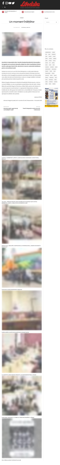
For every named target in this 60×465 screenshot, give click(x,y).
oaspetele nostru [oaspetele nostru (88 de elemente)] (47, 69)
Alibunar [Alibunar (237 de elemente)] (53, 52)
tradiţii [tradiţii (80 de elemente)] (55, 79)
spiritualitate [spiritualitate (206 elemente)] (51, 77)
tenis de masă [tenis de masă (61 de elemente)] (51, 79)
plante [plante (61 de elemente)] (54, 71)
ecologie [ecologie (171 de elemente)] (50, 58)
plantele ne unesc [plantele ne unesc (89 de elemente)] (47, 73)
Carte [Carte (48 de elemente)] (46, 56)
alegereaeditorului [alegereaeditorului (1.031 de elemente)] (48, 52)
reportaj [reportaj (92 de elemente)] (46, 77)
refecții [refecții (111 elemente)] (51, 75)
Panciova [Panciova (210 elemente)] (46, 71)
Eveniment (22, 17)
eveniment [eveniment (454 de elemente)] (54, 58)
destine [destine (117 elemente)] (46, 58)
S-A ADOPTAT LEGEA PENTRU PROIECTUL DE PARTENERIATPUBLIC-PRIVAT (19, 375)
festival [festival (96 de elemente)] (54, 60)
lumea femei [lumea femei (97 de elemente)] (47, 67)
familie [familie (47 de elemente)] (46, 60)
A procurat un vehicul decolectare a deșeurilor (12, 289)
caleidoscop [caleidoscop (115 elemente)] (53, 54)
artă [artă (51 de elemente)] (46, 54)
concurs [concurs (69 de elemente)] (50, 56)
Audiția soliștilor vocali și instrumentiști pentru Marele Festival (15, 332)
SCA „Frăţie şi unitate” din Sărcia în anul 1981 (11, 460)
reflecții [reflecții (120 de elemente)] (55, 75)
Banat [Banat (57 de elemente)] (49, 54)
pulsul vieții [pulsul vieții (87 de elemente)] (47, 75)
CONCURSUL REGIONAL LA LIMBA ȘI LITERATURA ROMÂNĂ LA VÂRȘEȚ (18, 417)
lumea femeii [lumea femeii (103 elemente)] (51, 67)
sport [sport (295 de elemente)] (56, 77)
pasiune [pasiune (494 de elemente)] (51, 71)
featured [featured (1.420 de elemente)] (50, 60)
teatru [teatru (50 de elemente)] (46, 79)
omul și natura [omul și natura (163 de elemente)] (54, 69)
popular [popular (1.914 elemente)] (53, 73)
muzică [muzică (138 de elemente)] (56, 67)
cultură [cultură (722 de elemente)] (54, 56)
